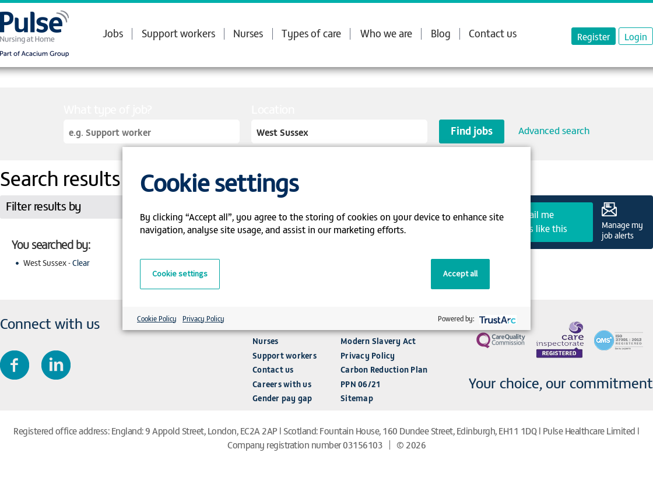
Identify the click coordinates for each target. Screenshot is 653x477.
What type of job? (108, 108)
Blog (441, 33)
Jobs (113, 33)
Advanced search (553, 130)
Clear (81, 262)
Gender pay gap (282, 398)
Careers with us (281, 384)
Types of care (311, 33)
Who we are (386, 33)
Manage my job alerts (622, 229)
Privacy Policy (367, 355)
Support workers (178, 33)
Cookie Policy (157, 318)
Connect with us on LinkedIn (56, 365)
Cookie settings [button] (180, 273)
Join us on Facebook (14, 365)
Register (593, 36)
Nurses (248, 33)
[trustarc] (496, 318)
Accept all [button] (460, 273)
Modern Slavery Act (378, 340)
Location (272, 108)
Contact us (493, 33)
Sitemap (356, 398)
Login (635, 36)
